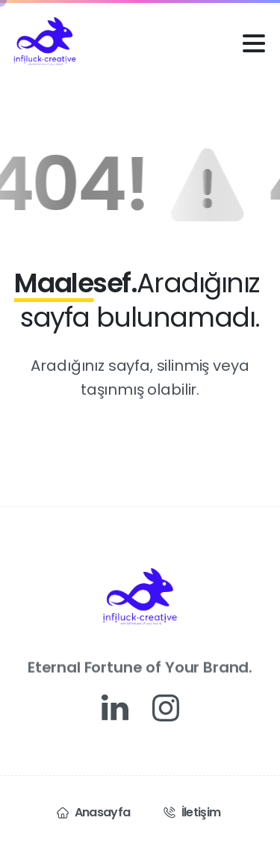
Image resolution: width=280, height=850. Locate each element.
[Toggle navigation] (254, 43)
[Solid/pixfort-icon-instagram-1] (165, 707)
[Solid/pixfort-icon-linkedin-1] (115, 707)
